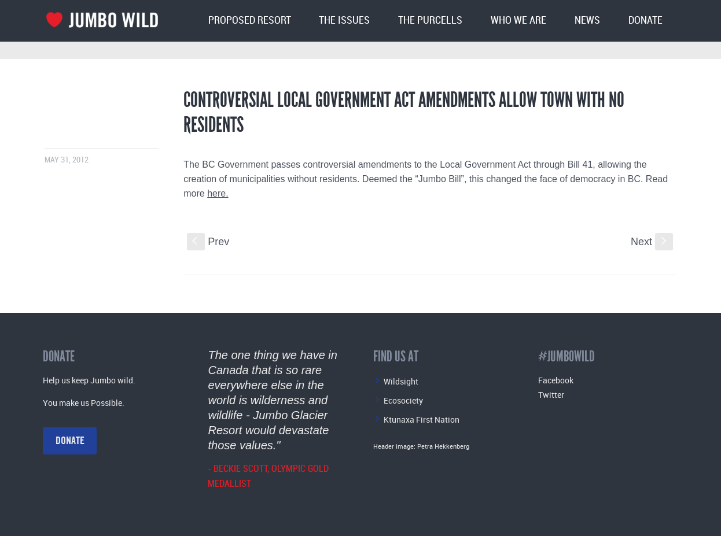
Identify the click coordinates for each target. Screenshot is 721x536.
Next (652, 241)
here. (217, 193)
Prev (208, 241)
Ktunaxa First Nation (421, 419)
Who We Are (518, 20)
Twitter (551, 394)
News (587, 20)
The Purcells (430, 20)
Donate (645, 20)
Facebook (555, 380)
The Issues (344, 20)
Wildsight (401, 381)
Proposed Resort (249, 20)
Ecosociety (403, 400)
